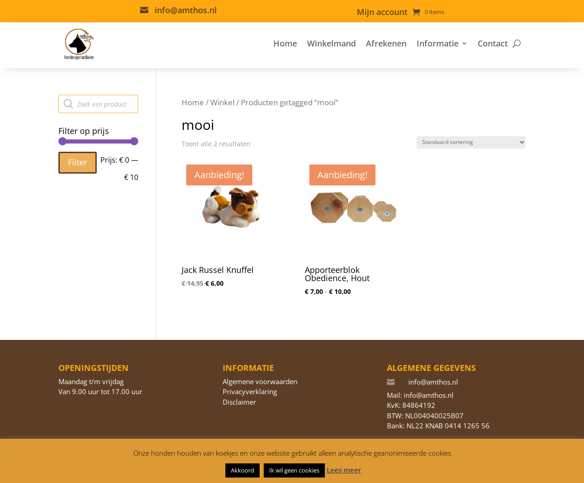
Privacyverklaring (250, 391)
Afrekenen (386, 43)
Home (285, 43)
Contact (493, 43)
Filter (77, 162)
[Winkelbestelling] (471, 142)
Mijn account (382, 13)
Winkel (222, 102)
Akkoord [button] (242, 470)
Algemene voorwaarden (260, 381)
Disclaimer (239, 401)
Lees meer (344, 469)
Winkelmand (331, 43)
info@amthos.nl (186, 10)
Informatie (438, 43)
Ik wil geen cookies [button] (294, 470)
